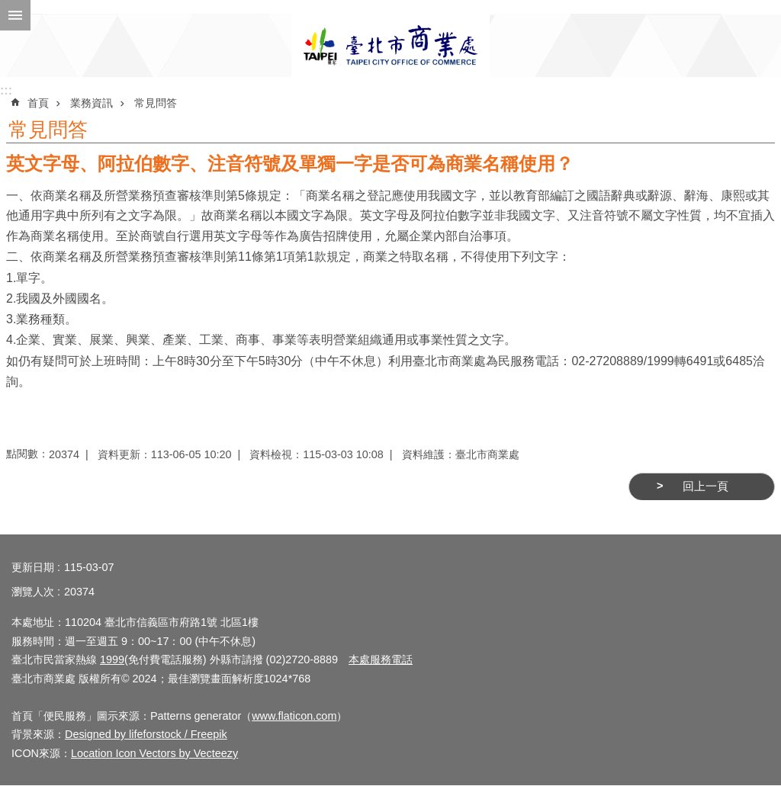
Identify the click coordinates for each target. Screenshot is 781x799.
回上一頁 (705, 486)
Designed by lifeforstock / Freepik (146, 734)
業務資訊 (91, 103)
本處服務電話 (381, 659)
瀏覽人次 (32, 592)
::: (6, 90)
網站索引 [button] (15, 15)
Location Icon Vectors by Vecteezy (154, 753)
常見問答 (155, 103)
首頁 (38, 103)
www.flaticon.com (294, 716)
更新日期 (32, 567)
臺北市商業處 (390, 45)
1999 (112, 659)
